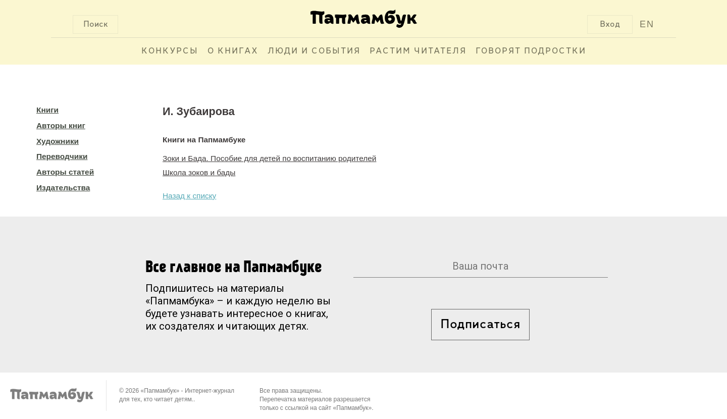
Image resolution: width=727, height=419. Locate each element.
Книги (47, 110)
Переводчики (61, 156)
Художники (57, 141)
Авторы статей (65, 172)
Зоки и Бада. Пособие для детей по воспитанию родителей (269, 158)
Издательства (63, 187)
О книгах (232, 51)
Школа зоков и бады (199, 172)
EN (647, 24)
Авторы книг (60, 125)
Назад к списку (189, 195)
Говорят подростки (531, 51)
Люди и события (314, 51)
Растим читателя (418, 51)
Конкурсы (169, 51)
